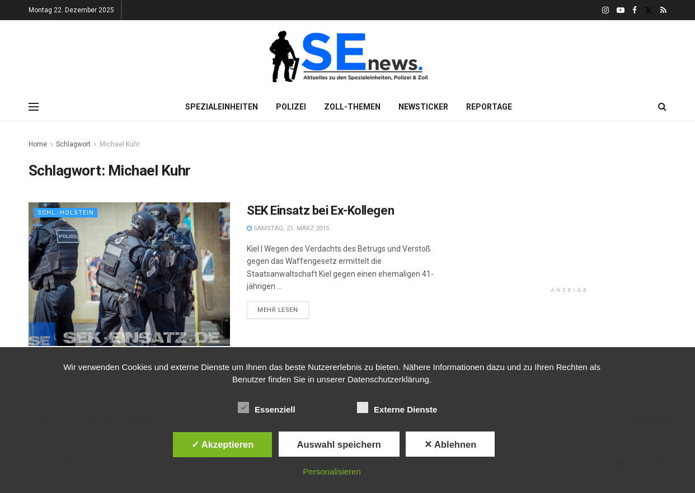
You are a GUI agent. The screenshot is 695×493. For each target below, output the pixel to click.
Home (38, 144)
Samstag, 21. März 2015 (288, 228)
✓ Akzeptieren (222, 444)
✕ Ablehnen (450, 444)
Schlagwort (73, 144)
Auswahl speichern (339, 444)
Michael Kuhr (120, 144)
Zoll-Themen (352, 106)
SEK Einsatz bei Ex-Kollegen (320, 210)
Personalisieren (331, 471)
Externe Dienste (397, 407)
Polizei (291, 106)
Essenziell (266, 407)
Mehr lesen (277, 310)
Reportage (489, 106)
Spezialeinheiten (221, 106)
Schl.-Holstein (65, 212)
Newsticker (423, 106)
